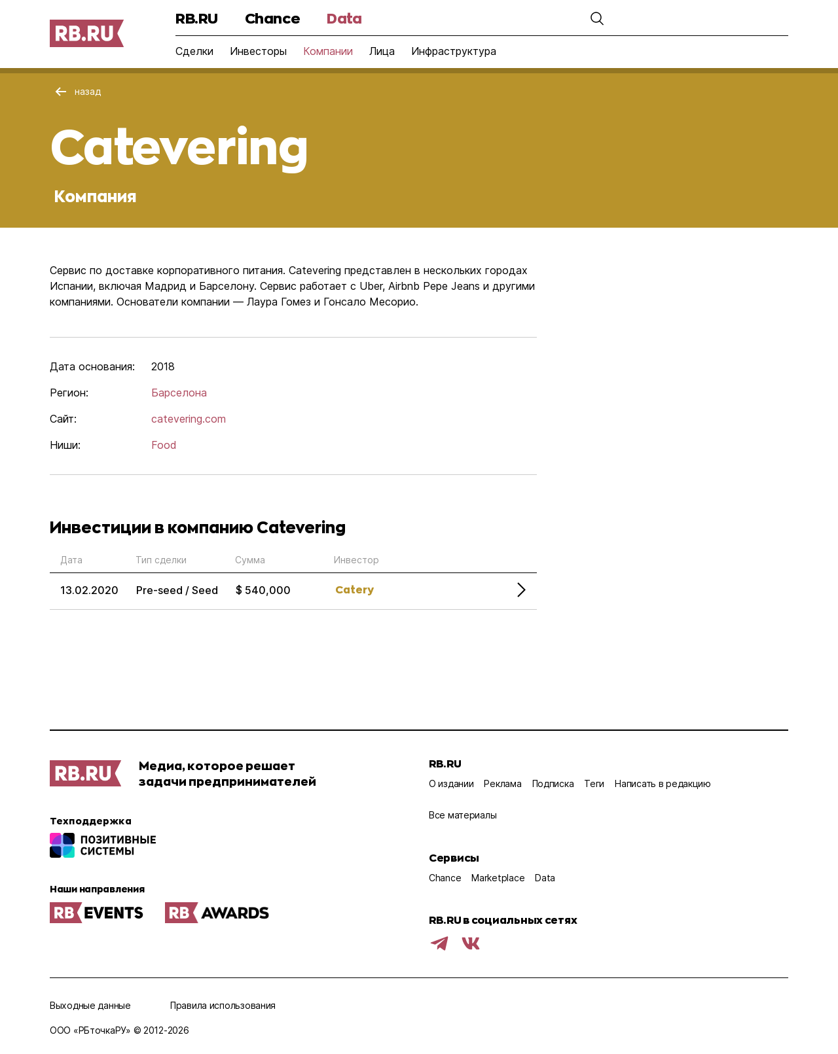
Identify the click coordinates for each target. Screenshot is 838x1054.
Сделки (194, 51)
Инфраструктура (453, 51)
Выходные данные (90, 1005)
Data (344, 18)
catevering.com (188, 418)
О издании (451, 783)
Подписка (553, 783)
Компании (328, 51)
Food (164, 444)
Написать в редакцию (663, 783)
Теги (594, 783)
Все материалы (462, 814)
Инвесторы (258, 51)
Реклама (502, 783)
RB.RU (196, 18)
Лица (382, 51)
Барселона (179, 392)
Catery (354, 589)
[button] (597, 18)
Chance (272, 18)
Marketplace (497, 877)
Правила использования (223, 1005)
